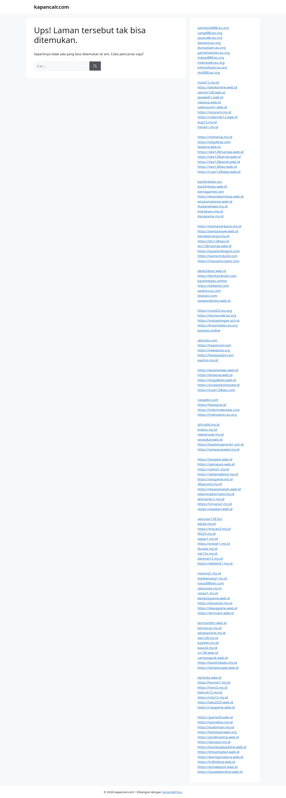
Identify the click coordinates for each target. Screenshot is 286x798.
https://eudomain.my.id (216, 727)
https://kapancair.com (214, 345)
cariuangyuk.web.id (213, 657)
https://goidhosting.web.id (218, 737)
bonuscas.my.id (210, 628)
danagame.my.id (211, 216)
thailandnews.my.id (213, 206)
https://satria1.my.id (213, 469)
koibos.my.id (207, 429)
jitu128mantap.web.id (214, 246)
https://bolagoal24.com (216, 355)
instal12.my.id (208, 82)
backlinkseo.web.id (212, 186)
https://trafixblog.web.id (216, 761)
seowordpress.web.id (214, 300)
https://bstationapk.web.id (218, 667)
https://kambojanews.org (217, 732)
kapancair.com (51, 7)
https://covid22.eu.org (215, 310)
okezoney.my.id (210, 588)
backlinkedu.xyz (210, 181)
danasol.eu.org (209, 42)
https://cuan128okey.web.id (219, 171)
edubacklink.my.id (212, 633)
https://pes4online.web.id (217, 87)
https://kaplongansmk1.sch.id (221, 444)
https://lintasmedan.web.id (218, 752)
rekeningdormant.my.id (216, 494)
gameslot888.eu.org (213, 27)
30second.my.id (210, 484)
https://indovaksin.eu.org (217, 414)
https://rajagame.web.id (216, 707)
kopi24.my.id (207, 648)
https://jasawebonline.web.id (220, 771)
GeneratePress (172, 792)
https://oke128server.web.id (219, 156)
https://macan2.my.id (214, 528)
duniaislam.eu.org (212, 47)
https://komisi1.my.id (214, 682)
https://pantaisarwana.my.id (219, 226)
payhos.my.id (208, 360)
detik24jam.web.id (212, 271)
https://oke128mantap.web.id (221, 152)
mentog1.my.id (209, 573)
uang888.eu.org (210, 33)
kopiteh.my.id (208, 642)
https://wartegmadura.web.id (220, 757)
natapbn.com (208, 400)
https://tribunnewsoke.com (219, 409)
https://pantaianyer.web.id (218, 231)
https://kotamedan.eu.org (218, 325)
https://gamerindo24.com (218, 256)
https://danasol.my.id (214, 742)
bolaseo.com (207, 295)
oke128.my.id (208, 638)
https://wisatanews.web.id (218, 370)
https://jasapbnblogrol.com (219, 251)
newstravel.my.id (211, 434)
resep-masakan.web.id (215, 509)
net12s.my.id (207, 553)
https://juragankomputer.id (219, 385)
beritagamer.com (211, 191)
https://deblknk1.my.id (215, 563)
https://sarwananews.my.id (218, 449)
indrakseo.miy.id (210, 211)
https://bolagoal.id (212, 404)
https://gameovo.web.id (216, 464)
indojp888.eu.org (211, 57)
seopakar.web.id (210, 439)
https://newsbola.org (214, 350)
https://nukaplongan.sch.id (218, 320)
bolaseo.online (209, 330)
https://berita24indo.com (217, 275)
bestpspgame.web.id (214, 598)
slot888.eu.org (209, 72)
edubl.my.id (207, 523)
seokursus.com (209, 290)
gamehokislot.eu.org (214, 52)
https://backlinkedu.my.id (217, 662)
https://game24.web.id (215, 717)
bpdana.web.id (209, 147)
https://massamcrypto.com (218, 261)
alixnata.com (207, 340)
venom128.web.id (211, 92)
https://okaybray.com (214, 142)
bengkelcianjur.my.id (214, 236)
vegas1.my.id (208, 538)
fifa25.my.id (207, 533)
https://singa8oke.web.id (217, 380)
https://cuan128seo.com (216, 390)
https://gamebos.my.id (215, 722)
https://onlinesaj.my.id (215, 137)
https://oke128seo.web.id (217, 166)
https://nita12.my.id (213, 697)
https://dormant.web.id (216, 613)
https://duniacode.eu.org (217, 315)
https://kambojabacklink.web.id (222, 747)
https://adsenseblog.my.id (218, 474)
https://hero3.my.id (212, 687)
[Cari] (95, 66)
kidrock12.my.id (210, 692)
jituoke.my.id (207, 548)
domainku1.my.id (211, 499)
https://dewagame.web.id (217, 608)
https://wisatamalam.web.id (219, 489)
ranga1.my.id (208, 593)
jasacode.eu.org (210, 37)
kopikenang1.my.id (212, 578)
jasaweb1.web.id (210, 97)
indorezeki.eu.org (211, 62)
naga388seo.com (211, 583)
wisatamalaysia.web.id (215, 201)
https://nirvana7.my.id (215, 504)
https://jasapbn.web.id (215, 459)
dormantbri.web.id (212, 623)
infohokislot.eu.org (212, 67)
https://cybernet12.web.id (218, 117)
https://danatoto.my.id (215, 603)
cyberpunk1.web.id (212, 107)
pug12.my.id (207, 122)
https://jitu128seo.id (213, 241)
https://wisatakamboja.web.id (221, 196)
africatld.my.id (209, 424)
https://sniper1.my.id (214, 543)
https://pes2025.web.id (215, 702)
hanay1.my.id (208, 127)
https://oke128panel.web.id (219, 161)
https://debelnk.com (213, 285)
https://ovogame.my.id (215, 479)
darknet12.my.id (210, 558)
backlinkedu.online (212, 281)
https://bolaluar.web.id (215, 375)
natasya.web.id (209, 102)
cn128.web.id (208, 652)
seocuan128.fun (210, 519)
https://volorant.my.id (214, 112)
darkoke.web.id (209, 677)
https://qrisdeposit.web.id (218, 767)
